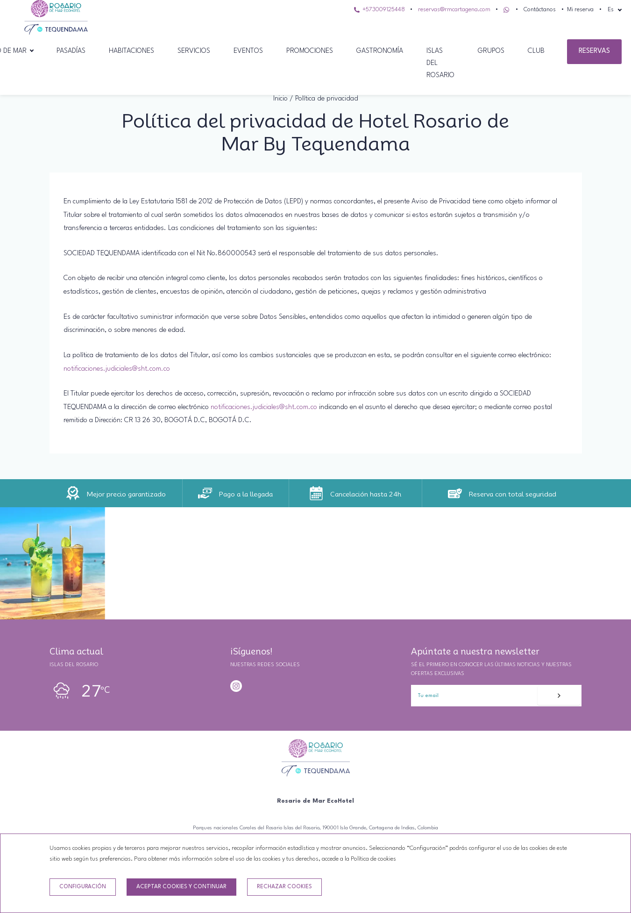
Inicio (280, 98)
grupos (491, 51)
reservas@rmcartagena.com (454, 10)
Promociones (309, 51)
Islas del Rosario (440, 63)
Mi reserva (580, 10)
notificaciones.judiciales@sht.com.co (117, 369)
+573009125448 (379, 10)
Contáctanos (540, 10)
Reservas (594, 51)
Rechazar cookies (284, 887)
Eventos (248, 51)
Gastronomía (379, 51)
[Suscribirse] (559, 695)
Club (536, 51)
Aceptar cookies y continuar (181, 887)
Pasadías (71, 51)
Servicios (193, 51)
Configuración (82, 887)
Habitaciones (131, 51)
